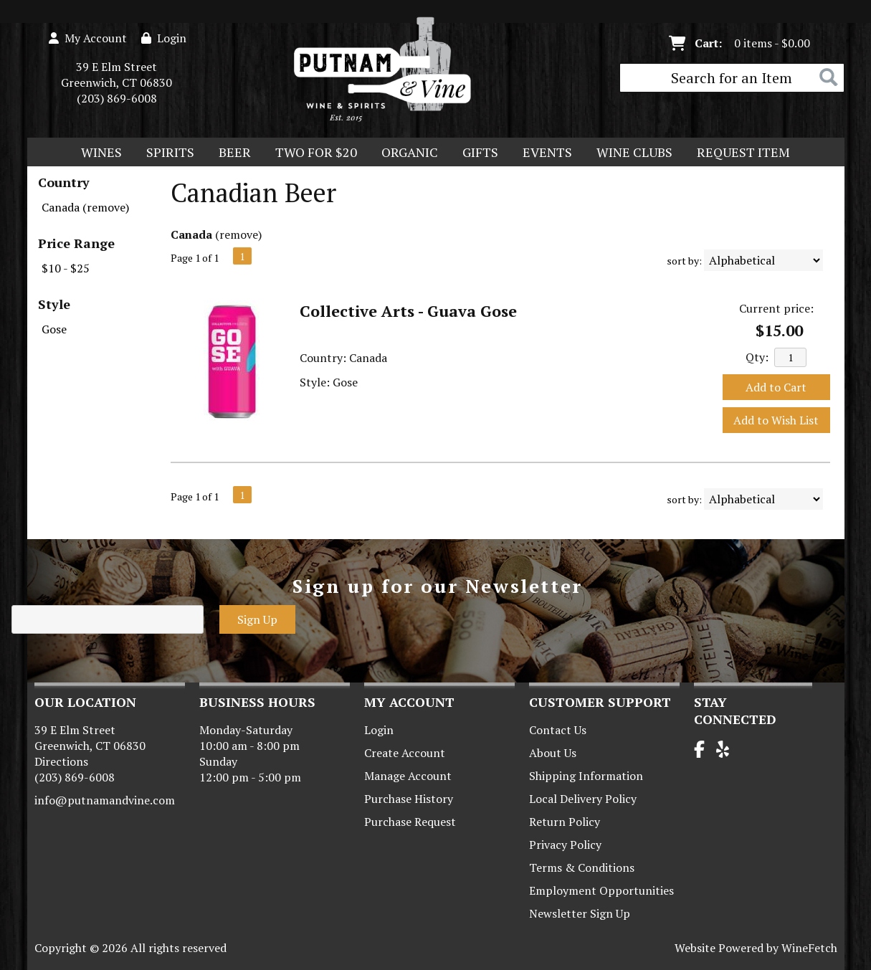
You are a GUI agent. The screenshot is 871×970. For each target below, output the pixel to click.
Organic (405, 153)
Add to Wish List (776, 420)
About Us (552, 753)
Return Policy (564, 821)
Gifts (475, 153)
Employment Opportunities (601, 890)
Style (54, 304)
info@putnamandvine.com (104, 800)
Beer (230, 153)
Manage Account (408, 776)
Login (163, 38)
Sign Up (257, 619)
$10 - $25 (66, 268)
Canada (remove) (85, 207)
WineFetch (809, 948)
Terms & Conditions (581, 867)
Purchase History (408, 799)
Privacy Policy (565, 844)
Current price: (776, 308)
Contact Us (557, 730)
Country (64, 182)
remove (238, 234)
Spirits (165, 153)
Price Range (76, 243)
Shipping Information (586, 776)
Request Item (743, 152)
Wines (97, 153)
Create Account (404, 753)
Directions (61, 761)
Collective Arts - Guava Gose (408, 310)
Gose (54, 329)
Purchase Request (410, 821)
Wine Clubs (629, 153)
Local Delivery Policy (583, 799)
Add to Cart (776, 387)
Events (547, 152)
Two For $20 (311, 153)
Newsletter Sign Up (579, 913)
